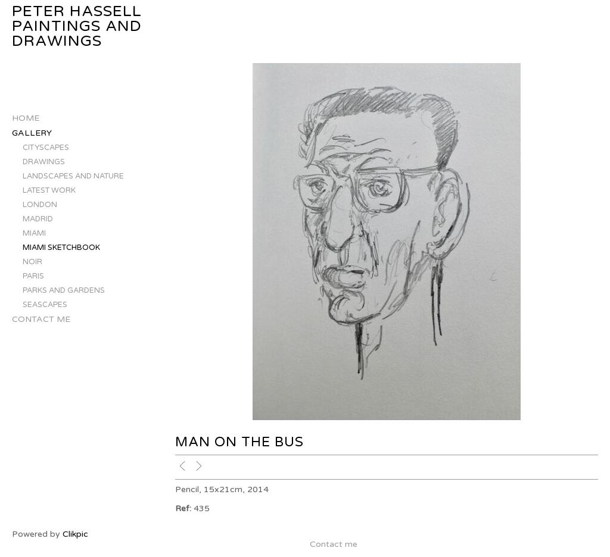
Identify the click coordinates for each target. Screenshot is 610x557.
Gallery (32, 133)
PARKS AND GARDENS (64, 290)
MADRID (38, 219)
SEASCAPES (45, 304)
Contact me (41, 319)
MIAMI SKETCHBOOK (61, 247)
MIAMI (34, 233)
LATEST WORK (49, 190)
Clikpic (75, 534)
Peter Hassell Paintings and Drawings (77, 26)
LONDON (40, 204)
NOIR (32, 262)
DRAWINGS (44, 162)
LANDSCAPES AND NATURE (73, 176)
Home (25, 118)
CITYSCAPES (46, 147)
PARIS (33, 276)
